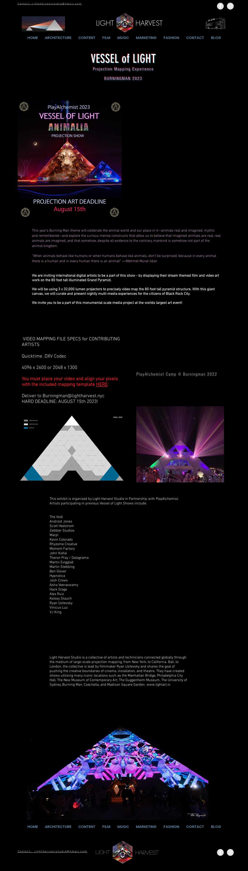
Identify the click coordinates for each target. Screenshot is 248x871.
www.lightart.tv (158, 684)
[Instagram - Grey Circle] (230, 6)
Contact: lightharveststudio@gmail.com (50, 3)
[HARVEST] (149, 23)
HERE (102, 384)
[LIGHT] (105, 23)
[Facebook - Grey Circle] (220, 6)
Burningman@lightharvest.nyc (73, 396)
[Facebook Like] (203, 852)
